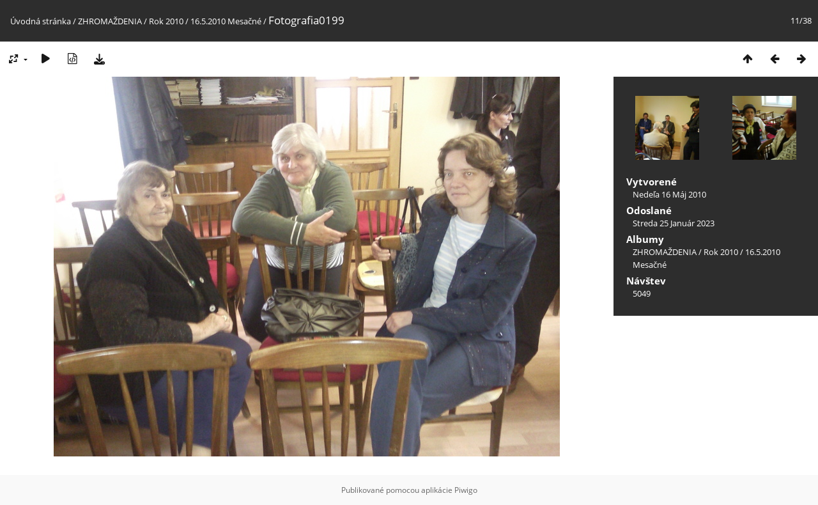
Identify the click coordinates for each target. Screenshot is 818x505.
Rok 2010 (166, 21)
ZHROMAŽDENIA (110, 21)
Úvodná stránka (40, 21)
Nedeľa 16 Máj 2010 (669, 194)
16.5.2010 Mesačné (225, 21)
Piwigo (465, 490)
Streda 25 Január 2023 (673, 223)
